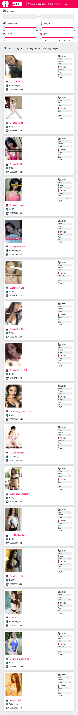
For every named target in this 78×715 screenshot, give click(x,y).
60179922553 (16, 584)
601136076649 (16, 89)
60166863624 (16, 130)
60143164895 (16, 254)
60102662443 (16, 502)
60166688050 (16, 213)
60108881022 (16, 172)
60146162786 (16, 295)
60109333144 (16, 543)
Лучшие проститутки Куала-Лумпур (44, 4)
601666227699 (16, 666)
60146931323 (16, 378)
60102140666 (16, 460)
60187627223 (16, 337)
